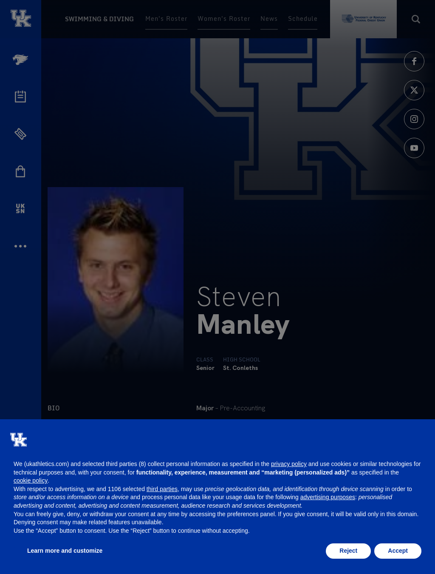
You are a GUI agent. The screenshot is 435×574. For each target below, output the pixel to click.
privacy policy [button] (289, 463)
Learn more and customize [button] (64, 550)
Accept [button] (398, 550)
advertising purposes (327, 497)
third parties (162, 489)
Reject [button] (348, 550)
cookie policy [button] (31, 480)
